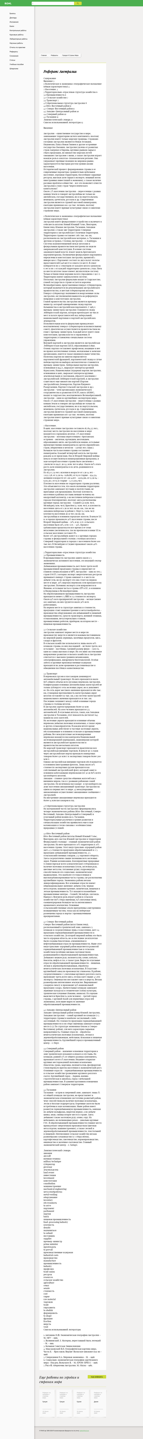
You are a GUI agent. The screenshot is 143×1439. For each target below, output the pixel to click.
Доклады (13, 18)
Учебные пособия (17, 64)
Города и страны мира (70, 55)
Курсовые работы (17, 35)
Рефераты (14, 52)
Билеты (13, 13)
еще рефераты (97, 1377)
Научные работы (16, 43)
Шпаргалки (14, 69)
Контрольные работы (18, 30)
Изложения (14, 22)
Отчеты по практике (17, 47)
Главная (44, 55)
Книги (12, 26)
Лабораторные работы (18, 39)
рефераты (54, 55)
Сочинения (14, 56)
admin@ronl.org (84, 1430)
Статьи (12, 60)
